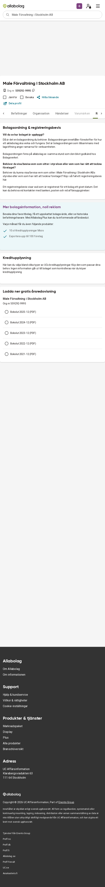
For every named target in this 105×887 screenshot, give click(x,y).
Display (7, 732)
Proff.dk (7, 845)
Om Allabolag (11, 669)
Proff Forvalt (9, 862)
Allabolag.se (9, 856)
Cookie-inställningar (15, 706)
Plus (6, 737)
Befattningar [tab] (12, 113)
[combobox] (56, 14)
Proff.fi (6, 850)
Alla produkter (12, 743)
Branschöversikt (13, 749)
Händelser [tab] (55, 113)
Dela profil (13, 103)
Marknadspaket (12, 726)
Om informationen (14, 674)
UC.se (6, 867)
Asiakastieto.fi (10, 873)
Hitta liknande (48, 97)
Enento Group (66, 802)
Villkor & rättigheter (15, 700)
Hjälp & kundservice (15, 694)
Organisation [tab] (34, 113)
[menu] (98, 6)
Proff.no (7, 839)
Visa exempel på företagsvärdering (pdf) (26, 180)
